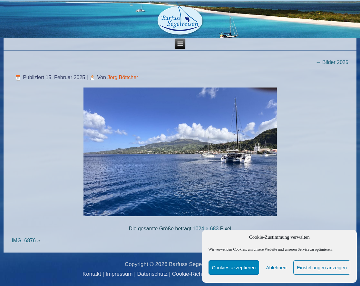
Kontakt (92, 274)
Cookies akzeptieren (234, 267)
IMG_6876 (24, 240)
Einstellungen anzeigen (322, 267)
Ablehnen (276, 267)
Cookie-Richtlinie (192, 274)
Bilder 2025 (332, 62)
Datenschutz (152, 274)
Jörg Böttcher (122, 77)
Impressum (118, 274)
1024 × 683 (206, 228)
